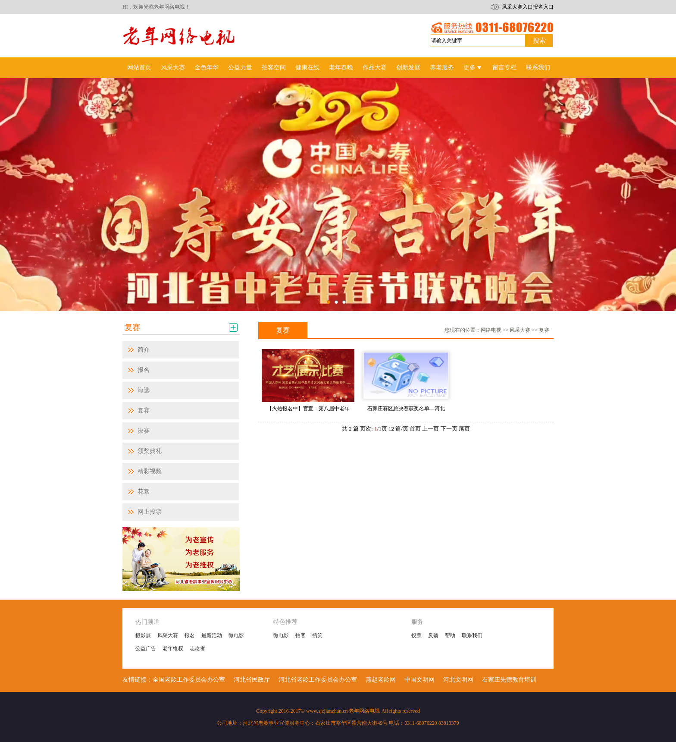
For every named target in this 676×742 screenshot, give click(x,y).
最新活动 (211, 635)
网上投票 (150, 512)
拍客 (300, 635)
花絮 (144, 491)
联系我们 (538, 67)
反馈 (433, 635)
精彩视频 (150, 471)
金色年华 (206, 67)
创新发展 (408, 67)
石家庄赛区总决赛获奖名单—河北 (406, 409)
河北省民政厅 (252, 679)
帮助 (450, 635)
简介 (144, 349)
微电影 (236, 635)
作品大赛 (375, 67)
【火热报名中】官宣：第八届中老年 (308, 409)
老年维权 (173, 648)
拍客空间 (274, 67)
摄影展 (143, 635)
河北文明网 (458, 679)
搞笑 (317, 635)
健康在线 (307, 67)
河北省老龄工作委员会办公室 (318, 679)
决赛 (144, 431)
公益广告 (145, 648)
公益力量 (240, 67)
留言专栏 (504, 67)
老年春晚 (341, 67)
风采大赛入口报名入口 (528, 7)
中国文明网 (419, 679)
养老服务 (442, 67)
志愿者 (197, 648)
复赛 (132, 327)
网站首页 (139, 67)
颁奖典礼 (150, 451)
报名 (144, 370)
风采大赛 (173, 67)
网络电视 (491, 330)
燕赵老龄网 (381, 679)
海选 (144, 390)
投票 (416, 635)
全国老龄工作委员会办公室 (189, 679)
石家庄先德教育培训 (509, 679)
